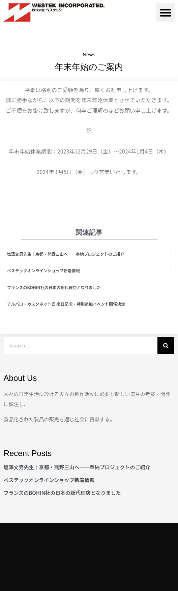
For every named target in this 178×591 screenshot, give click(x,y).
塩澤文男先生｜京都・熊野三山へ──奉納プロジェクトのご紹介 (65, 254)
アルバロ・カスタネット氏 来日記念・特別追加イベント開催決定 (66, 304)
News (89, 54)
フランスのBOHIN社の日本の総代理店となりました (54, 287)
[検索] (165, 345)
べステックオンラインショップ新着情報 (43, 270)
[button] (165, 12)
